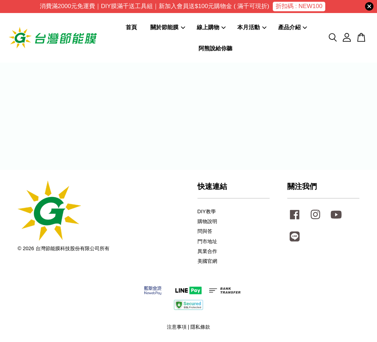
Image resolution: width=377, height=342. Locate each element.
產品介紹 (292, 27)
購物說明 (207, 221)
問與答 (204, 231)
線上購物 (211, 27)
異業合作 (207, 251)
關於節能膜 (167, 27)
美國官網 (207, 261)
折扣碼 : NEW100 (299, 6)
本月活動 (251, 27)
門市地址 (207, 241)
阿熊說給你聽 (215, 48)
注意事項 (177, 327)
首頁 (131, 27)
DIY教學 (206, 211)
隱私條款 (200, 327)
